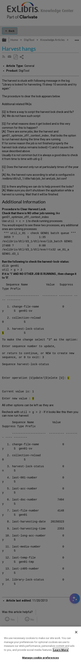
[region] (40, 646)
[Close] (76, 632)
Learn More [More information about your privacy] (60, 649)
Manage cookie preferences (40, 657)
